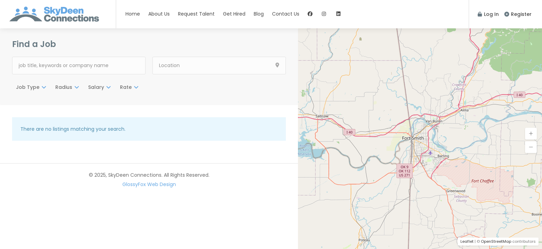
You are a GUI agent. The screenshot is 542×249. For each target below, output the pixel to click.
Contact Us (285, 13)
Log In (488, 14)
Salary (96, 87)
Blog (259, 13)
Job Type (27, 87)
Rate (126, 87)
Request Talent (196, 13)
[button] (531, 134)
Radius (63, 87)
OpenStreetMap (496, 241)
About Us (159, 13)
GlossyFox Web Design (149, 184)
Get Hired (234, 13)
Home (132, 13)
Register (518, 14)
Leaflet (467, 241)
